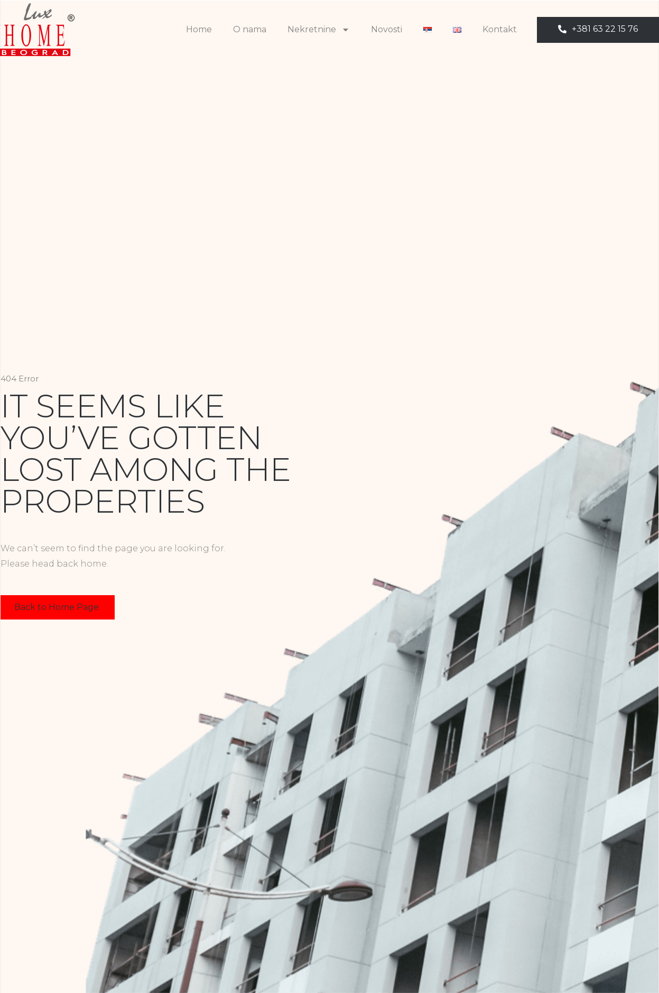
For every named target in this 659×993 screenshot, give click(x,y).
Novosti (386, 29)
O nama (249, 29)
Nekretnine (318, 29)
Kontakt (499, 29)
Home (199, 29)
